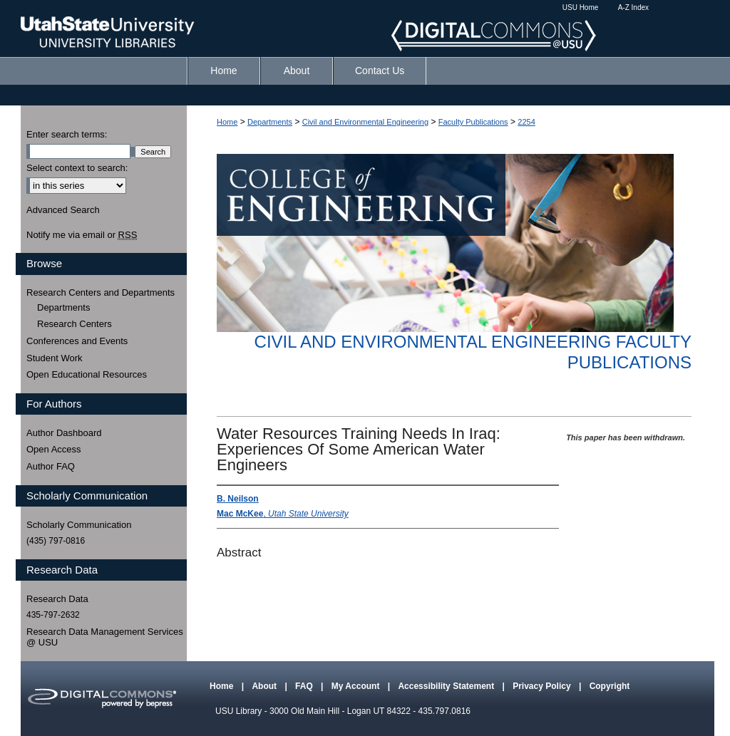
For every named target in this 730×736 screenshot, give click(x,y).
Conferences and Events (77, 341)
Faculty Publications (473, 122)
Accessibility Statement (447, 686)
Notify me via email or (81, 235)
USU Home (580, 7)
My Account (356, 686)
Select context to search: (77, 167)
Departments (269, 122)
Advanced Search (63, 209)
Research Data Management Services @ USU (104, 637)
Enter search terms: (66, 134)
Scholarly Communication (78, 524)
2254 (526, 122)
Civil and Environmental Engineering (365, 122)
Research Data (57, 599)
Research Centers (74, 323)
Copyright (610, 686)
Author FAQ (50, 466)
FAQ (305, 686)
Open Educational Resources (86, 374)
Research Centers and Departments (100, 292)
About (265, 686)
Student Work (54, 358)
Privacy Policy (543, 686)
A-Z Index (633, 7)
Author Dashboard (64, 432)
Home (227, 122)
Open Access (53, 449)
